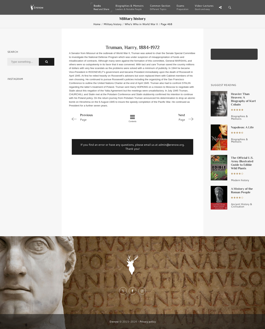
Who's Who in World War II (141, 24)
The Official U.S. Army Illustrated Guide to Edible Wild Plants (242, 163)
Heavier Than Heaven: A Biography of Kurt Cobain (243, 99)
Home (96, 24)
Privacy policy (147, 321)
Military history (112, 24)
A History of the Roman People (242, 190)
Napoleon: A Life (242, 127)
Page (94, 117)
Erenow (114, 321)
